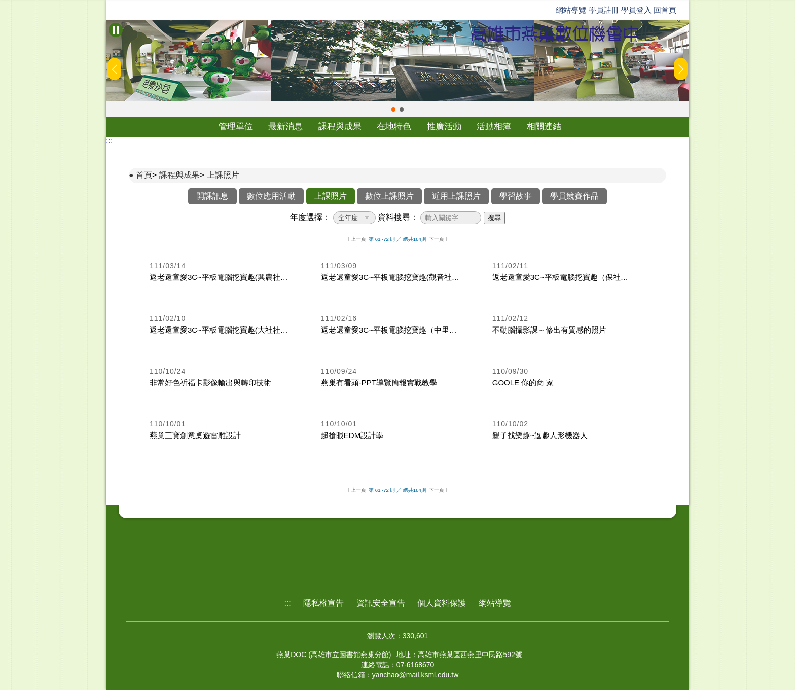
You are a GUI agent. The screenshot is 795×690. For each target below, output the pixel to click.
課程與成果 (340, 126)
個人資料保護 (441, 603)
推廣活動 (444, 126)
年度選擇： (310, 217)
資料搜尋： (398, 217)
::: (109, 140)
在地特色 (394, 126)
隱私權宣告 (323, 603)
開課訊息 (212, 196)
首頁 (144, 175)
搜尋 (494, 218)
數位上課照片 (389, 196)
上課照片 (223, 175)
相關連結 (544, 126)
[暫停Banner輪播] (116, 30)
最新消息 (285, 126)
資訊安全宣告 (380, 603)
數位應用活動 (271, 196)
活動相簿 (494, 126)
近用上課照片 (456, 196)
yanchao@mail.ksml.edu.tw (415, 675)
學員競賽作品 (574, 196)
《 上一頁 (356, 239)
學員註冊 (604, 10)
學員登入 (636, 10)
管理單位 (236, 126)
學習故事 (515, 196)
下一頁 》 (440, 239)
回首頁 (665, 10)
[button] (393, 109)
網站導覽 (571, 10)
